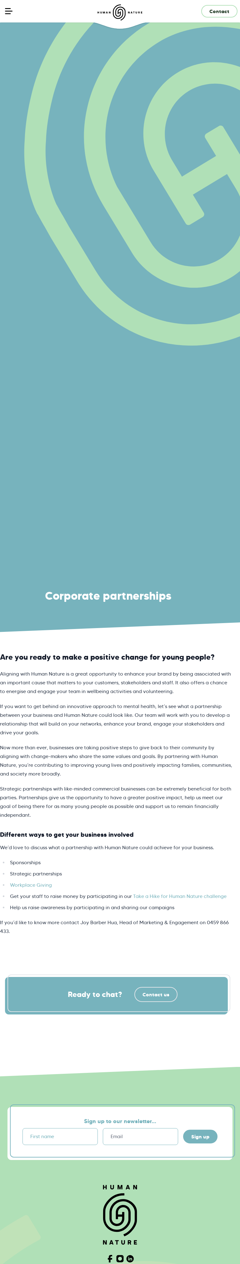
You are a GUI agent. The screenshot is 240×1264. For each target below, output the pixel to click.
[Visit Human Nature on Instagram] (120, 1258)
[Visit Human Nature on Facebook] (110, 1258)
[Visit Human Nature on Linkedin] (130, 1258)
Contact (219, 11)
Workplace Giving (31, 885)
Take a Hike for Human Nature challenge (180, 896)
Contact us (155, 994)
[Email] (140, 1136)
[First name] (60, 1136)
